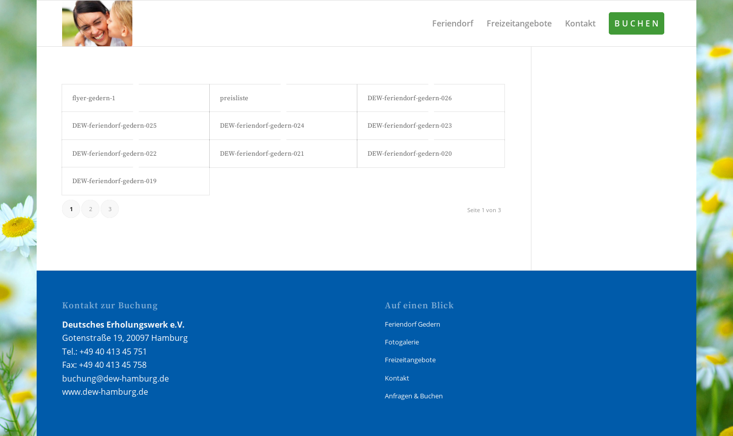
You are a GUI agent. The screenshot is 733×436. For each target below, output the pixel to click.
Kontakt (397, 378)
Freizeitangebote (410, 359)
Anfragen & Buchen (414, 395)
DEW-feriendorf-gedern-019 (114, 181)
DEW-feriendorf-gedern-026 (410, 98)
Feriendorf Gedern (412, 324)
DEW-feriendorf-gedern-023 (410, 126)
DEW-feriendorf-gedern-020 (410, 154)
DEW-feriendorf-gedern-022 (114, 154)
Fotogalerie (402, 341)
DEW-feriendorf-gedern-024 (262, 126)
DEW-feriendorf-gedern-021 (262, 154)
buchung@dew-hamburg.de (115, 378)
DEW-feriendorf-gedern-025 (114, 126)
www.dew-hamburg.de (105, 391)
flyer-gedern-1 (94, 98)
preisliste (234, 98)
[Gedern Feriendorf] (97, 23)
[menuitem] (453, 23)
